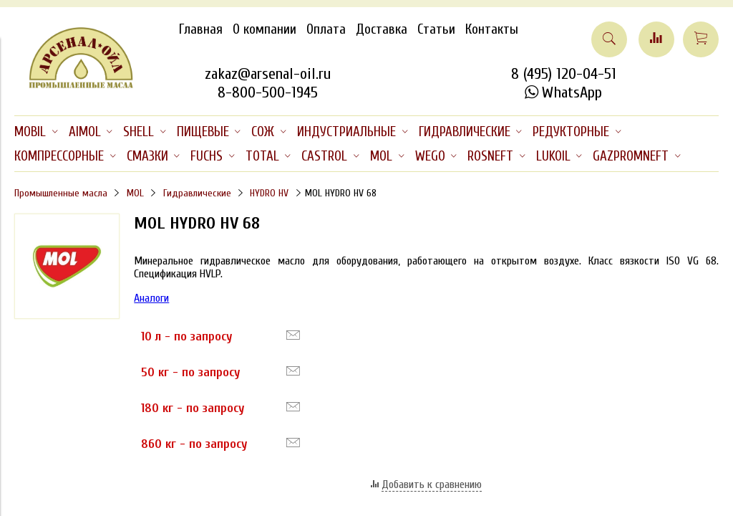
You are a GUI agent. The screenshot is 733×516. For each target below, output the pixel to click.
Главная (201, 29)
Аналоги (151, 298)
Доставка (381, 29)
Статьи (436, 29)
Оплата (326, 29)
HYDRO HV (269, 193)
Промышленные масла (60, 193)
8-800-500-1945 (268, 92)
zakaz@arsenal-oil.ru (268, 73)
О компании (264, 29)
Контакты (491, 29)
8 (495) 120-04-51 (563, 73)
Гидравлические (197, 193)
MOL (135, 193)
